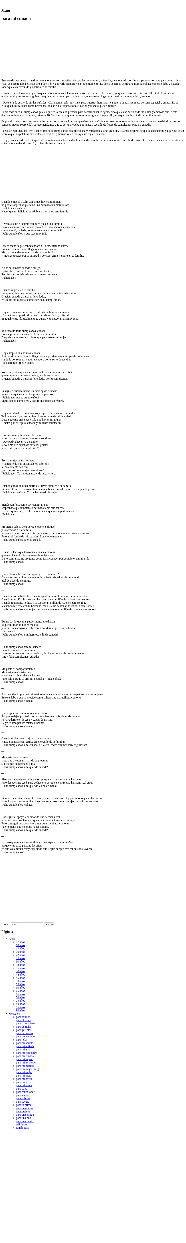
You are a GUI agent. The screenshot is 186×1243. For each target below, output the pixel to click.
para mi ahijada (25, 1046)
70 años (20, 997)
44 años (20, 974)
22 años (20, 955)
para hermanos (24, 1033)
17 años (20, 942)
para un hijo (23, 1111)
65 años (20, 990)
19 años (20, 948)
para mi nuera (24, 1085)
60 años (20, 987)
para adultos (23, 1016)
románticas (22, 1127)
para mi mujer (24, 1072)
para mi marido (25, 1065)
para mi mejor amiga (28, 1069)
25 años (20, 958)
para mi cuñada (25, 1056)
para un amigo (24, 1108)
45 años (20, 977)
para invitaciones (26, 1036)
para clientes (23, 1020)
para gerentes (23, 1029)
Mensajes (14, 1013)
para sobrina (23, 1098)
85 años (20, 1007)
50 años (20, 981)
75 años (20, 1000)
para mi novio (24, 1082)
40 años (20, 971)
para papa (21, 1088)
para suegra (22, 1101)
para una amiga (25, 1114)
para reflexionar (25, 1091)
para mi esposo (24, 1059)
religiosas (21, 1124)
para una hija (23, 1117)
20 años (20, 951)
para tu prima (23, 1104)
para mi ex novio (26, 1062)
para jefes (21, 1039)
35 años (20, 968)
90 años (20, 1010)
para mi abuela (24, 1042)
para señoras (23, 1095)
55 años (20, 984)
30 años (20, 961)
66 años (20, 994)
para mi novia (24, 1078)
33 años (20, 964)
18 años (20, 945)
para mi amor (23, 1049)
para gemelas (23, 1026)
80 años (20, 1003)
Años (12, 938)
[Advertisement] (31, 50)
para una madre (25, 1121)
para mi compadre (26, 1052)
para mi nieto (23, 1075)
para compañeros (26, 1023)
